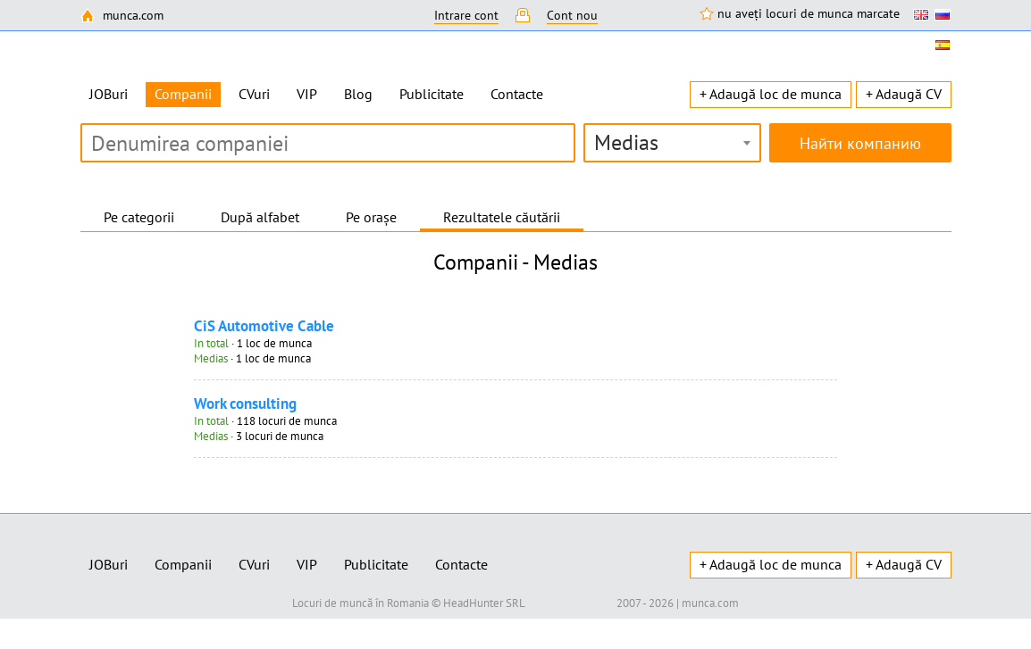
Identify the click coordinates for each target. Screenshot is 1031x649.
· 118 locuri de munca (265, 421)
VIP (307, 94)
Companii (183, 564)
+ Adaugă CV (904, 94)
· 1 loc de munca (253, 343)
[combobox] (672, 142)
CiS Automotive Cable (264, 326)
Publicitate (431, 94)
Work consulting (245, 403)
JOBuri (108, 94)
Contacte (516, 94)
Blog (358, 94)
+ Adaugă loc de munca (771, 94)
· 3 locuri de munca (258, 436)
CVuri (254, 94)
